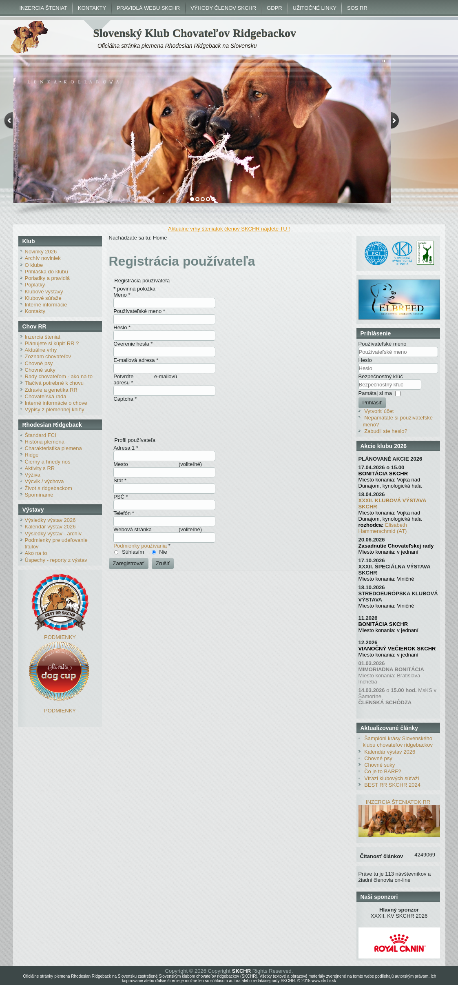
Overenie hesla (133, 344)
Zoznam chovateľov (48, 356)
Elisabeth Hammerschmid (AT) (382, 528)
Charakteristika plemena (53, 448)
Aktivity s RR (40, 468)
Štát (119, 480)
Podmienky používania (140, 546)
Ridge (32, 455)
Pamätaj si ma (375, 393)
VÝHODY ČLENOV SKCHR (223, 8)
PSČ (120, 497)
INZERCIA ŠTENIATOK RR (398, 802)
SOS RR (357, 8)
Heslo (122, 327)
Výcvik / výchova (44, 481)
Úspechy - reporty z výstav (56, 560)
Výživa (32, 475)
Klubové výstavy (44, 291)
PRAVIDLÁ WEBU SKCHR (148, 8)
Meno (121, 295)
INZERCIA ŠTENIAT (44, 8)
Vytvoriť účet (379, 411)
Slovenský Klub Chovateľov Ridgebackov (194, 33)
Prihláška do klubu (46, 271)
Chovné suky (40, 370)
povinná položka (134, 289)
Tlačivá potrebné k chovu (54, 383)
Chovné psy (39, 363)
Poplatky (35, 285)
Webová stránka (132, 529)
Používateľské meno (139, 311)
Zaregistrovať (128, 563)
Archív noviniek (43, 258)
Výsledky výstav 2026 (50, 520)
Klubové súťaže (43, 298)
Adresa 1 (125, 448)
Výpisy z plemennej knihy (54, 409)
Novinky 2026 (41, 251)
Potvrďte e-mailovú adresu (145, 379)
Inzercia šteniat (42, 337)
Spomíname (39, 495)
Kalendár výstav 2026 (50, 527)
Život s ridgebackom (48, 488)
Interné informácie (46, 305)
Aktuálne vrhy (41, 350)
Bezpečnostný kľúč (380, 376)
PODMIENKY (60, 637)
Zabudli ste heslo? (385, 431)
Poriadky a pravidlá (47, 278)
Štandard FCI (40, 435)
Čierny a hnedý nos (48, 462)
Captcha (125, 399)
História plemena (45, 442)
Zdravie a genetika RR (51, 390)
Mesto (120, 464)
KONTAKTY (92, 8)
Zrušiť (163, 563)
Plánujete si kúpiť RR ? (52, 343)
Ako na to (36, 553)
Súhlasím (133, 552)
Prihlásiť (372, 402)
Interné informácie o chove (56, 403)
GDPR (274, 8)
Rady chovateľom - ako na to (59, 376)
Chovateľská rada (45, 396)
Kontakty (35, 311)
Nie (163, 552)
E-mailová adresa (135, 360)
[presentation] (175, 418)
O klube (34, 265)
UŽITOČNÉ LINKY (314, 8)
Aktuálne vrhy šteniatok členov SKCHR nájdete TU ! (229, 229)
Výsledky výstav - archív (53, 533)
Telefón (123, 513)
